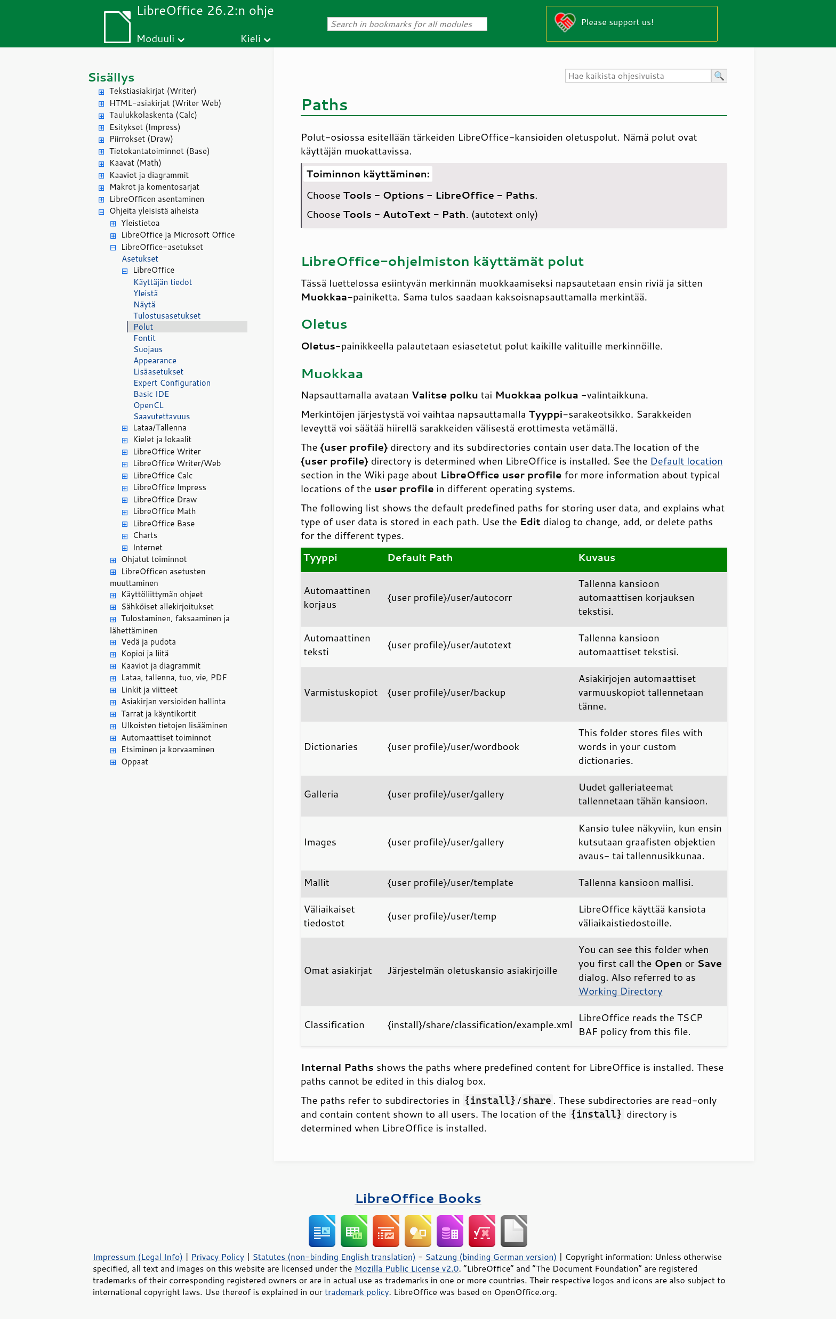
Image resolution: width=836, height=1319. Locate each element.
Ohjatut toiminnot (154, 559)
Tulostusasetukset (166, 315)
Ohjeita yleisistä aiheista (154, 210)
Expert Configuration (172, 382)
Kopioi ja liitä (145, 653)
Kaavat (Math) (135, 162)
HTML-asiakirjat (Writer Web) (165, 103)
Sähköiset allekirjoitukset (167, 606)
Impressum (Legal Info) (138, 1257)
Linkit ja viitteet (149, 689)
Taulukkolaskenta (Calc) (153, 114)
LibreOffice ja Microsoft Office (178, 234)
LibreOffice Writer (167, 451)
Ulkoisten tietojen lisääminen (174, 725)
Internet (148, 547)
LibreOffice (153, 269)
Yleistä (145, 293)
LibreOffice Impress (169, 487)
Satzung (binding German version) (491, 1257)
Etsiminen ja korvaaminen (167, 749)
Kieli (250, 38)
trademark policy (357, 1292)
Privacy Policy (217, 1257)
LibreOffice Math (164, 511)
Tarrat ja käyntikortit (158, 713)
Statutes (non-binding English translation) (333, 1257)
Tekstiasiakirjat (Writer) (153, 90)
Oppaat (134, 761)
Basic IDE (151, 394)
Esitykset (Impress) (145, 127)
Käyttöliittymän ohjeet (162, 594)
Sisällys (111, 77)
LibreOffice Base (164, 523)
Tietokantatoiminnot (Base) (159, 151)
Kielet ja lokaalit (162, 439)
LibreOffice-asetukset (162, 247)
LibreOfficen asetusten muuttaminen (158, 577)
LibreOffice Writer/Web (177, 463)
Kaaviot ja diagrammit (149, 175)
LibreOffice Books (418, 1197)
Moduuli (155, 38)
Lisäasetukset (158, 371)
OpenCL (148, 405)
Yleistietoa (140, 223)
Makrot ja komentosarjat (154, 186)
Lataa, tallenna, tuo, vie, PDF (174, 677)
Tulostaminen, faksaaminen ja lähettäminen (170, 624)
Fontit (144, 338)
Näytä (144, 304)
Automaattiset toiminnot (166, 737)
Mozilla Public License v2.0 (407, 1268)
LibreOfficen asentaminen (156, 199)
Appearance (154, 360)
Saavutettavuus (161, 416)
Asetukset (140, 258)
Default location (686, 461)
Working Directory (620, 991)
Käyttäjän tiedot (162, 282)
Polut (143, 326)
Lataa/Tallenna (160, 427)
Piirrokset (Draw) (141, 138)
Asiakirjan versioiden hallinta (173, 701)
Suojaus (148, 349)
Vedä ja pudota (148, 641)
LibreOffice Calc (162, 475)
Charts (145, 535)
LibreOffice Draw (165, 499)
